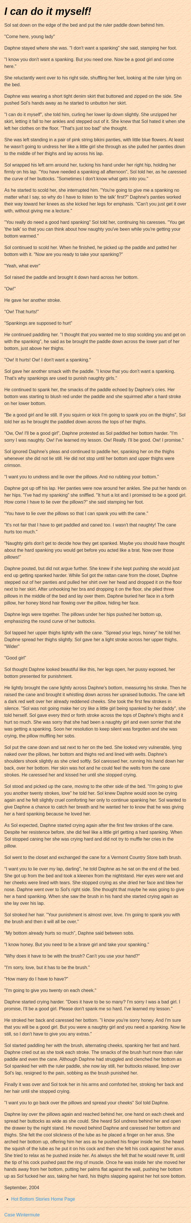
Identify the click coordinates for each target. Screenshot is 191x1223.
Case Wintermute (22, 1214)
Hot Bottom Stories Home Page (43, 1199)
